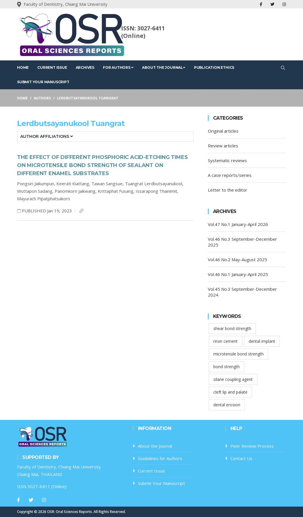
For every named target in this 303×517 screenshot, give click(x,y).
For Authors (118, 67)
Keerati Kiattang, (73, 183)
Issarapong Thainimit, (157, 191)
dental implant (262, 341)
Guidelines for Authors (160, 458)
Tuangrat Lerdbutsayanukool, (154, 183)
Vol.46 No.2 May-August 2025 (237, 259)
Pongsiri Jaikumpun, (36, 183)
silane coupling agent (233, 379)
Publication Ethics (214, 67)
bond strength (226, 366)
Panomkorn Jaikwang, (76, 191)
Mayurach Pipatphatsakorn (43, 198)
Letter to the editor (227, 190)
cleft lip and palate (230, 392)
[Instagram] (44, 500)
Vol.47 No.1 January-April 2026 (238, 224)
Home (23, 67)
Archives (85, 67)
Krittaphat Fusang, (117, 191)
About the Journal (163, 67)
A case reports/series (230, 175)
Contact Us (241, 458)
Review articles (223, 146)
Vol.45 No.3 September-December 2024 (242, 292)
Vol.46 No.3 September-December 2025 (242, 242)
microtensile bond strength (238, 354)
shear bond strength (232, 328)
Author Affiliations (46, 136)
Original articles (223, 131)
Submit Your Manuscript (43, 82)
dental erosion (226, 404)
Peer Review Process (252, 446)
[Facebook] (18, 500)
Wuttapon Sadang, (36, 191)
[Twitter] (31, 500)
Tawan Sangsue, (108, 183)
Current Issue (52, 67)
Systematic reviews (227, 160)
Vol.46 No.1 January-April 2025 (238, 274)
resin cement (225, 341)
